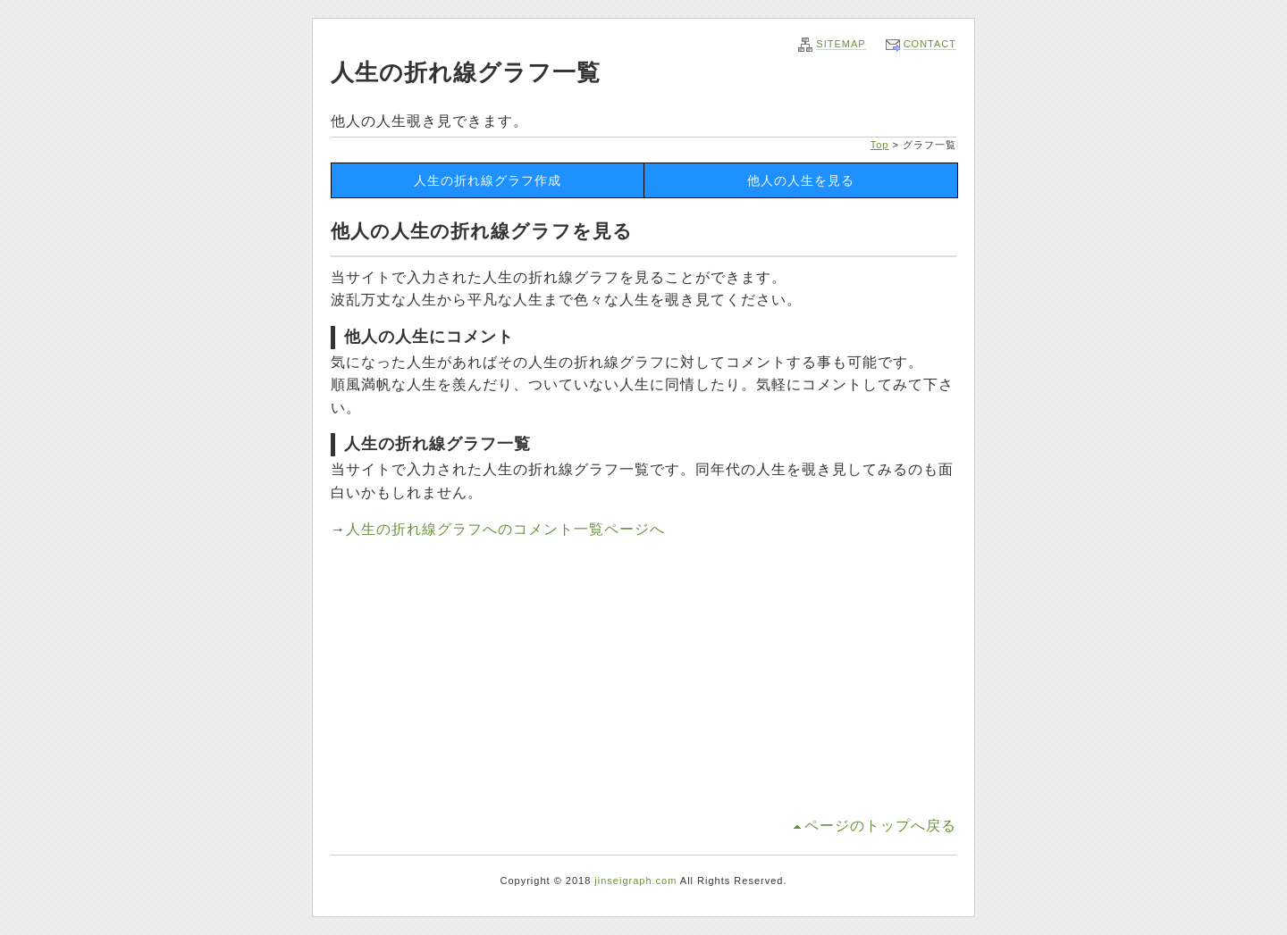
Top (880, 144)
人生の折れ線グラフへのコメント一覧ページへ (505, 529)
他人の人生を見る (800, 180)
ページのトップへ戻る (880, 825)
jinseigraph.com (635, 880)
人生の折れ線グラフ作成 (487, 180)
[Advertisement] (643, 680)
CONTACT (930, 43)
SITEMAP (840, 43)
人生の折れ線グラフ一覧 (466, 72)
